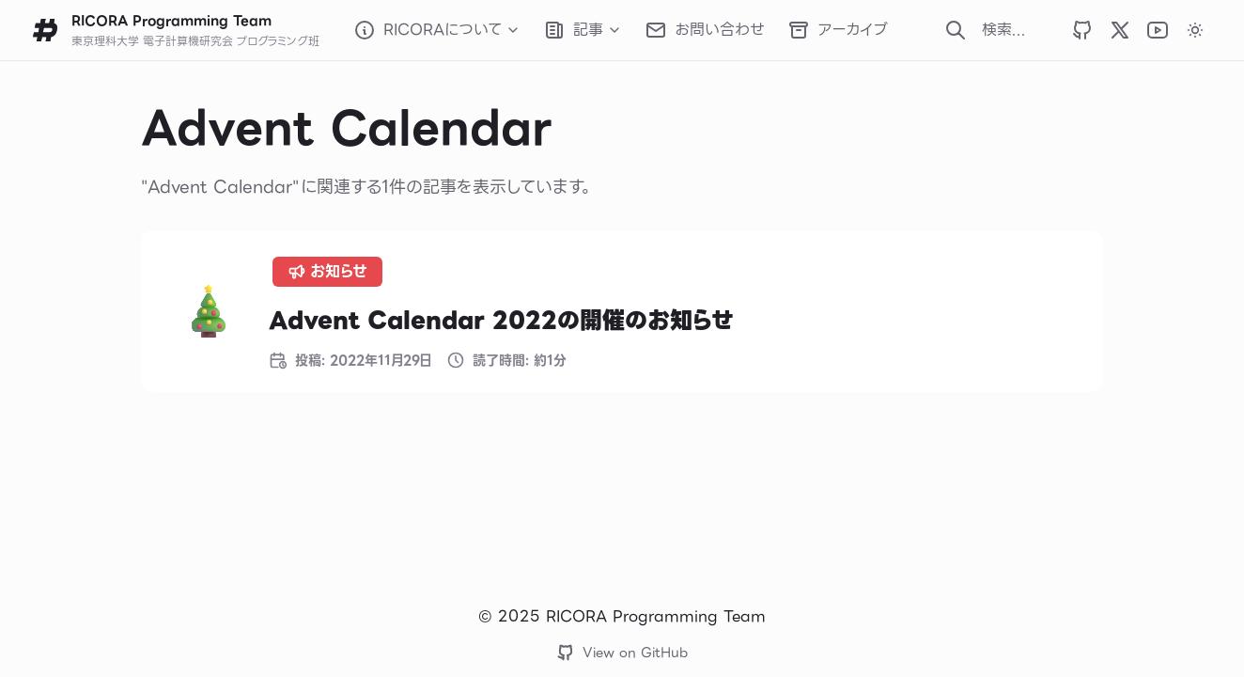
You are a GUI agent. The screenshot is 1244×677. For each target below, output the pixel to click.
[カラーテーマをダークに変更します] (1195, 30)
